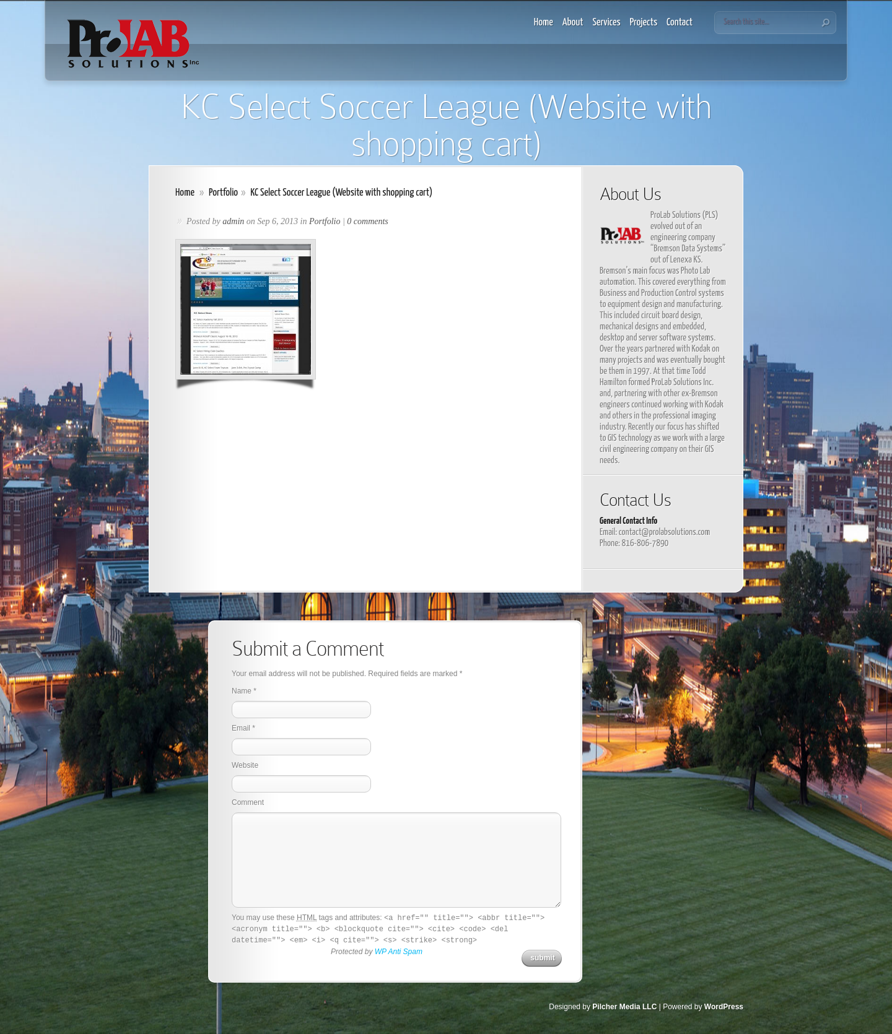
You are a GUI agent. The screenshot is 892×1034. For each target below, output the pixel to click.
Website (245, 765)
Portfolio (223, 193)
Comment (248, 802)
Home (543, 22)
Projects (643, 22)
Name (241, 691)
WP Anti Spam (398, 951)
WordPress (723, 1006)
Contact (680, 22)
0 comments (367, 221)
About (573, 22)
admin (233, 221)
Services (607, 22)
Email (241, 728)
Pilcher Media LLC (624, 1006)
